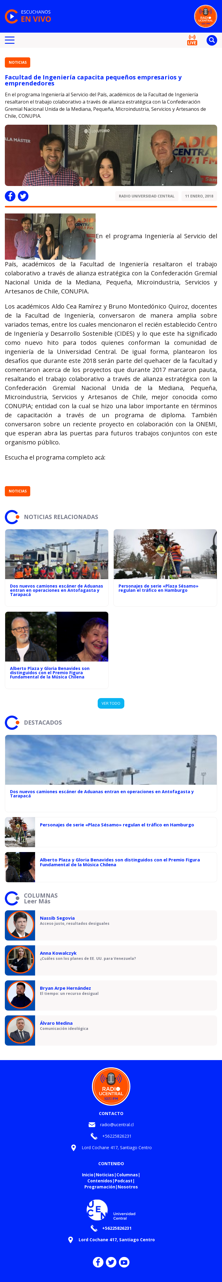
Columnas (127, 1175)
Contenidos (99, 1181)
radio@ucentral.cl (117, 1124)
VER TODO (111, 703)
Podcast (123, 1181)
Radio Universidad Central (147, 196)
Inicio (87, 1175)
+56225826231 (117, 1136)
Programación (99, 1187)
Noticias (18, 62)
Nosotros (128, 1187)
